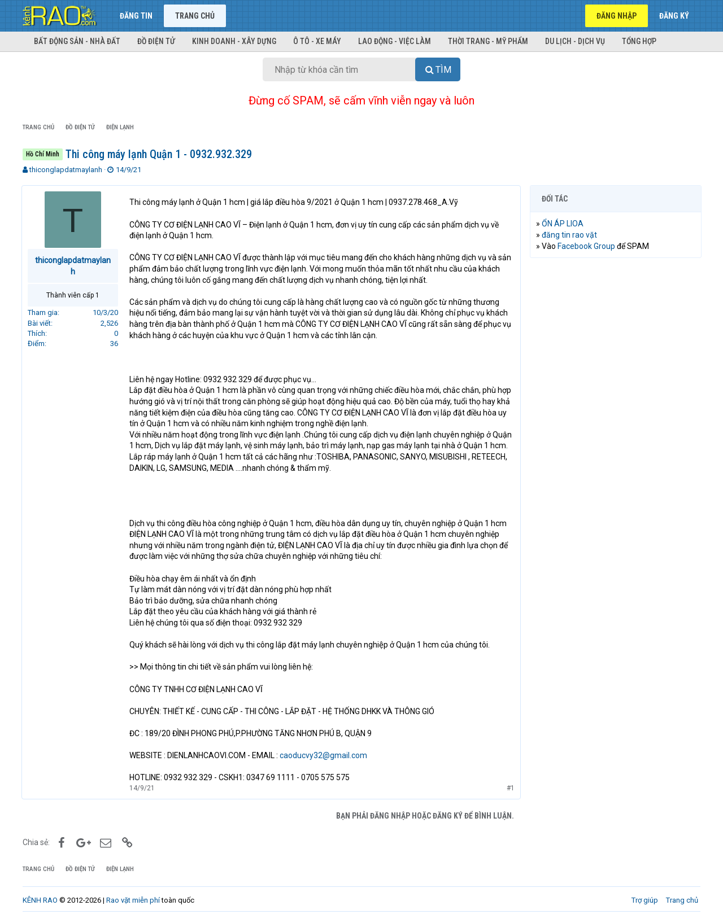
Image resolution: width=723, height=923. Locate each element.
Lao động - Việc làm (394, 41)
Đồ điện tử (156, 41)
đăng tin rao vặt (570, 234)
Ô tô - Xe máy (317, 41)
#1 (509, 788)
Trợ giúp (644, 900)
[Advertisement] (615, 438)
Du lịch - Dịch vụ (575, 41)
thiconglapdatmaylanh (65, 169)
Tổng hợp (639, 41)
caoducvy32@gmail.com (324, 755)
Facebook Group (587, 246)
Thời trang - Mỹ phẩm (488, 41)
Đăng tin (136, 15)
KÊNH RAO (40, 900)
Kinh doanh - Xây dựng (234, 41)
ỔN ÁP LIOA (564, 223)
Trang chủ (195, 15)
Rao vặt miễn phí (133, 900)
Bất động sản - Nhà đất (77, 41)
